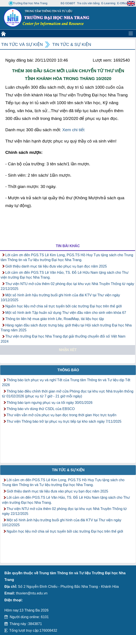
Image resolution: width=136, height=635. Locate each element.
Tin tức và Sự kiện (22, 44)
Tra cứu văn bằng (88, 3)
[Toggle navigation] (130, 33)
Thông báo (68, 370)
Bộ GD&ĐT (68, 3)
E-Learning (108, 3)
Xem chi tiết (73, 129)
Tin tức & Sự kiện (71, 44)
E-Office (122, 3)
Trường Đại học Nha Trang (28, 3)
